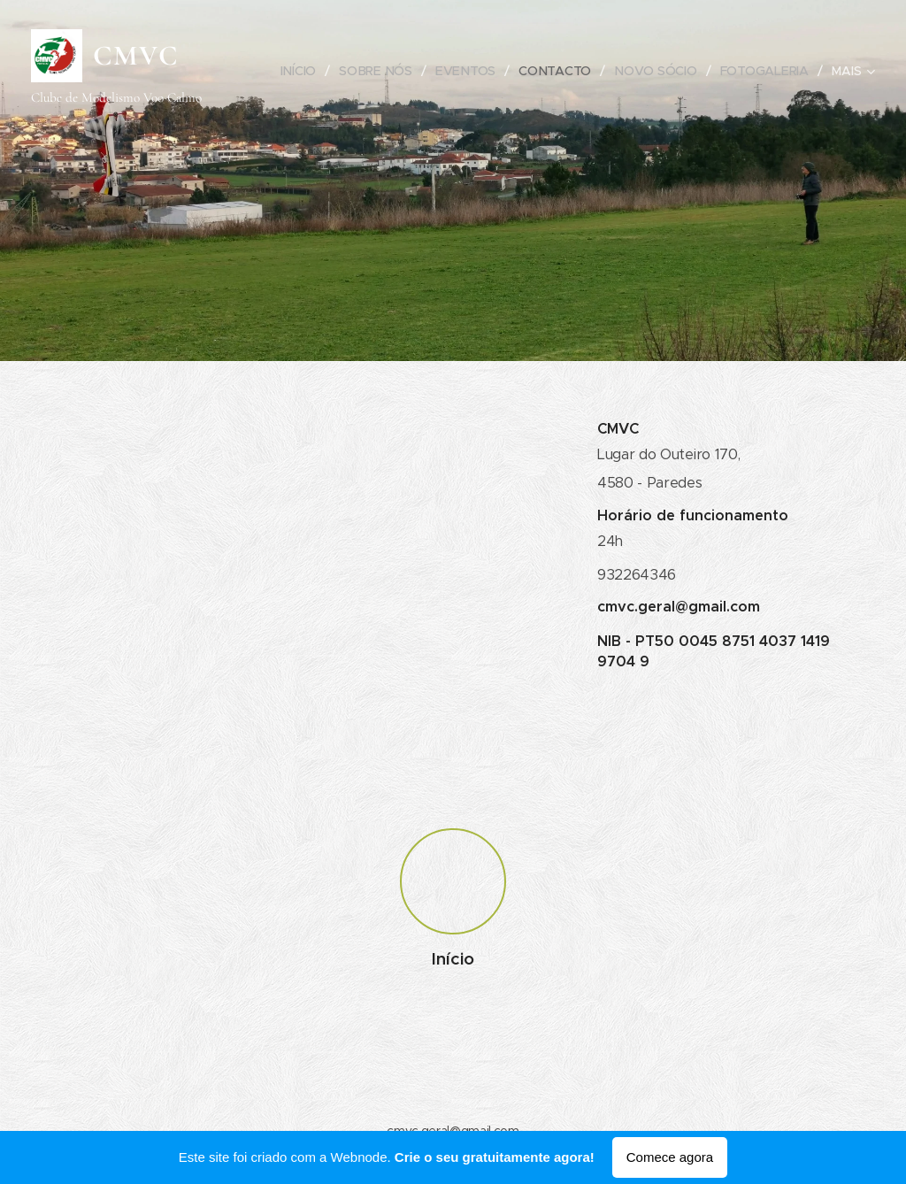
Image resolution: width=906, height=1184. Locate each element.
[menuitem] (301, 71)
